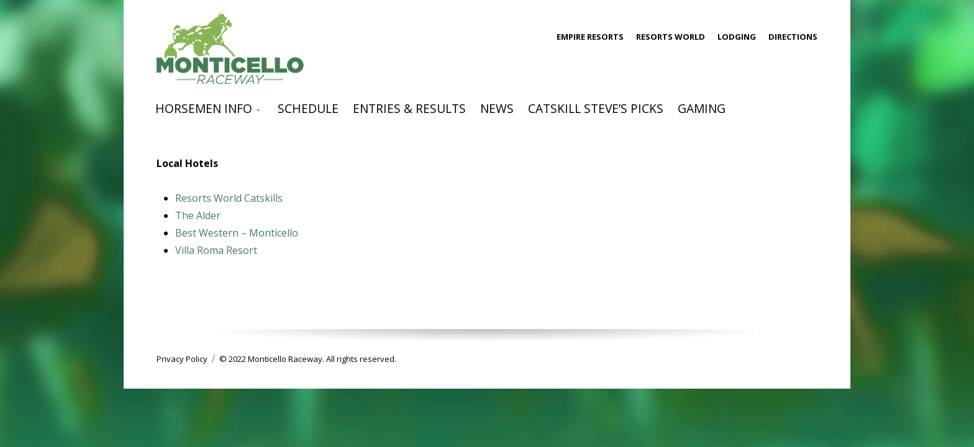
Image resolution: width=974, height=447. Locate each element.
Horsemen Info (203, 108)
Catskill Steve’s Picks (595, 108)
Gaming (702, 108)
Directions (792, 36)
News (497, 108)
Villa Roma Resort (216, 250)
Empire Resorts (590, 36)
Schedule (308, 108)
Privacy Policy (182, 358)
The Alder (198, 215)
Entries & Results (409, 108)
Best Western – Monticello (236, 233)
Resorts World (670, 36)
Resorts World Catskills (229, 198)
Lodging (736, 36)
